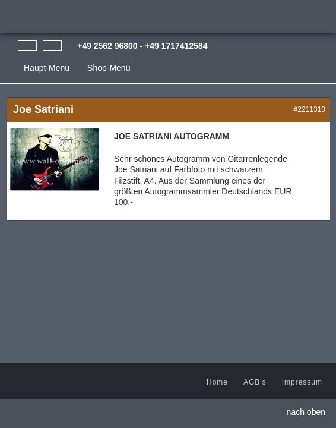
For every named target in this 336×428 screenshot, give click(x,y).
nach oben (306, 412)
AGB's (255, 382)
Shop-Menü (108, 68)
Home (217, 382)
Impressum (302, 382)
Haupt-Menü (46, 68)
